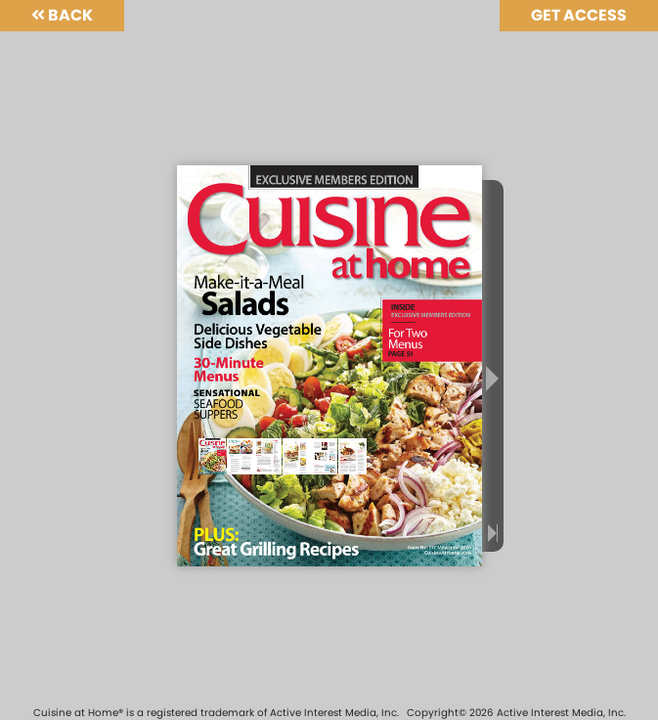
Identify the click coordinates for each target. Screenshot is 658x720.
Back (62, 15)
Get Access (579, 15)
